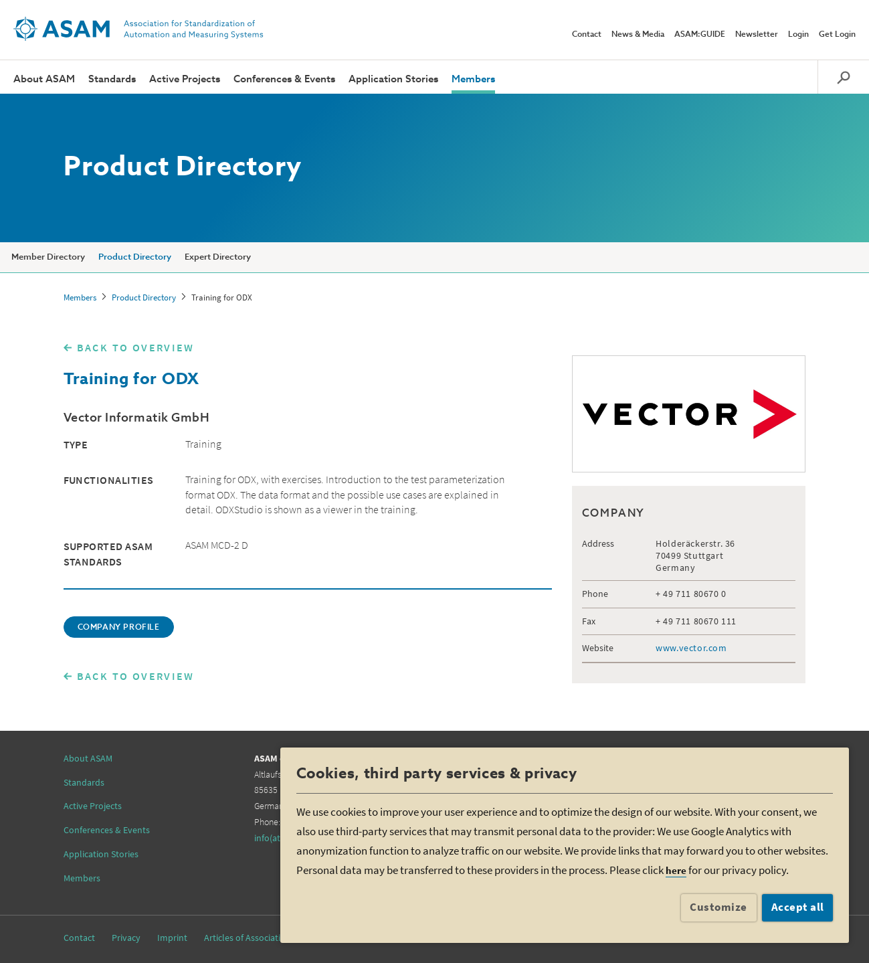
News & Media (637, 35)
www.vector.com (691, 648)
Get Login (837, 35)
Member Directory (48, 257)
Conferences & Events (284, 79)
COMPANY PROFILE (119, 628)
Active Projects (184, 79)
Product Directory (134, 257)
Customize (718, 906)
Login (798, 35)
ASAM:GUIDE (699, 35)
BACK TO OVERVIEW (136, 347)
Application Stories (393, 79)
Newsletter (756, 35)
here (676, 870)
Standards (112, 79)
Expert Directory (218, 257)
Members (473, 79)
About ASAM (44, 79)
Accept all (797, 906)
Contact (586, 35)
